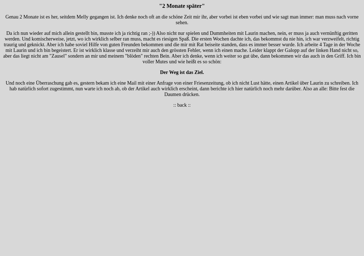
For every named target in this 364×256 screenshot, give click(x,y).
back (182, 105)
